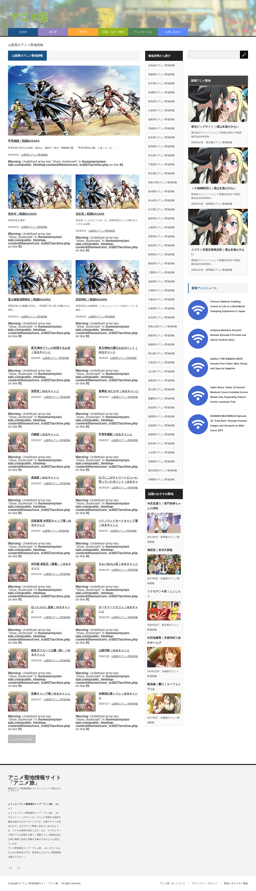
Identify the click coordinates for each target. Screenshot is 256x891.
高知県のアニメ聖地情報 (161, 407)
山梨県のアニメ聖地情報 (34, 154)
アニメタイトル (143, 31)
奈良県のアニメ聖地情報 (161, 317)
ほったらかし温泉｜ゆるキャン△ (50, 609)
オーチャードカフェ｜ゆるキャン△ (118, 609)
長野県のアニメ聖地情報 (161, 236)
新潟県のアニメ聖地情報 (161, 191)
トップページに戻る (22, 739)
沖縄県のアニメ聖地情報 (161, 479)
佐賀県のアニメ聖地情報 (161, 425)
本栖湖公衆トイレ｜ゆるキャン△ (118, 695)
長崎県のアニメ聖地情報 (161, 434)
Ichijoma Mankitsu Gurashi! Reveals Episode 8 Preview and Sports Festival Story (228, 335)
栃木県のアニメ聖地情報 (161, 137)
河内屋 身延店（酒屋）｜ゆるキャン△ (51, 566)
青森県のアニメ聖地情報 (161, 74)
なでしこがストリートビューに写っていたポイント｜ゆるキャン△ (118, 480)
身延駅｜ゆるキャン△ (45, 477)
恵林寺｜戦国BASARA (22, 213)
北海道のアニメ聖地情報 (161, 65)
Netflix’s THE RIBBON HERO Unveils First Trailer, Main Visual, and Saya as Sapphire (229, 363)
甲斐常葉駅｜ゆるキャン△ (115, 434)
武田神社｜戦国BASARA (91, 299)
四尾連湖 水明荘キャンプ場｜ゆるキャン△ (51, 523)
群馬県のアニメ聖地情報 (161, 146)
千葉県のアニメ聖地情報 (161, 164)
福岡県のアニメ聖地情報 (161, 416)
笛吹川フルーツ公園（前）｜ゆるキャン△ (50, 652)
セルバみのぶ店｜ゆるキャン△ (118, 564)
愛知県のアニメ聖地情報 (161, 263)
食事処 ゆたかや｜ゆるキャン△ (119, 391)
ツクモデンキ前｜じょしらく (164, 594)
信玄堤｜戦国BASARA (90, 213)
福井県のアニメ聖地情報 (161, 218)
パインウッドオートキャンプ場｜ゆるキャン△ (118, 523)
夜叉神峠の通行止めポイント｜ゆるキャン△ (118, 350)
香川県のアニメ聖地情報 (161, 389)
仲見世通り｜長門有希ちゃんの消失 (164, 506)
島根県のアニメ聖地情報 (161, 344)
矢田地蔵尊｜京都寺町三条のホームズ (164, 640)
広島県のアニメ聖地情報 (161, 362)
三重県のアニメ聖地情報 (161, 272)
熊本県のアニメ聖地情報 (161, 443)
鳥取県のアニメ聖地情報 (161, 335)
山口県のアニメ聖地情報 (161, 371)
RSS (18, 867)
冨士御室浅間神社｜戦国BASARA (29, 299)
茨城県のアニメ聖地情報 (161, 128)
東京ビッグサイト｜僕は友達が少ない (215, 126)
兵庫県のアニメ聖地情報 (161, 308)
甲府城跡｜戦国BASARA (24, 140)
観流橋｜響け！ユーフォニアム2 (164, 687)
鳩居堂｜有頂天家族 (159, 550)
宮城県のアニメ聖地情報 (161, 92)
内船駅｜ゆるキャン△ (45, 434)
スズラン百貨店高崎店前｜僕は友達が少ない (217, 252)
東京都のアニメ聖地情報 (161, 173)
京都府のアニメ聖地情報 (161, 290)
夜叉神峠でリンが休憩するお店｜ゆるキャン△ (50, 350)
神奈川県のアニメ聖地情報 (162, 182)
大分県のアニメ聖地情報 (161, 452)
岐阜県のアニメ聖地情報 (161, 245)
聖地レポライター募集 (236, 883)
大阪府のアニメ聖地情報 (161, 299)
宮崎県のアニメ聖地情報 (161, 461)
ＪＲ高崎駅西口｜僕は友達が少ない (213, 188)
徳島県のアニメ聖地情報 (161, 380)
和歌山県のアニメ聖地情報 (162, 326)
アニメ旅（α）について (172, 883)
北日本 (23, 31)
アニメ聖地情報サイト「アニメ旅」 (34, 780)
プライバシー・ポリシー (204, 883)
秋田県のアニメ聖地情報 (161, 101)
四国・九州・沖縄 (113, 31)
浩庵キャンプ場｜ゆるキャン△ (50, 693)
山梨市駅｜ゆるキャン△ (114, 650)
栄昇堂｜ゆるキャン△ (45, 391)
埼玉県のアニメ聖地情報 (161, 155)
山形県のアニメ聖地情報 (161, 110)
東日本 (53, 31)
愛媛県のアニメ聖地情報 (161, 398)
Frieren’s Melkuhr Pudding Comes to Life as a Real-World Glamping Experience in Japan (227, 306)
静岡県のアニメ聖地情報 (161, 254)
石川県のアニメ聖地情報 (161, 209)
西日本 (83, 31)
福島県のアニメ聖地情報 (161, 119)
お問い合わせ (173, 31)
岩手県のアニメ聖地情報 (161, 83)
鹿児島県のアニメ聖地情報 (162, 470)
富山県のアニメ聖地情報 (161, 200)
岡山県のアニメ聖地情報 (161, 353)
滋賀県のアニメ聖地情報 (161, 281)
